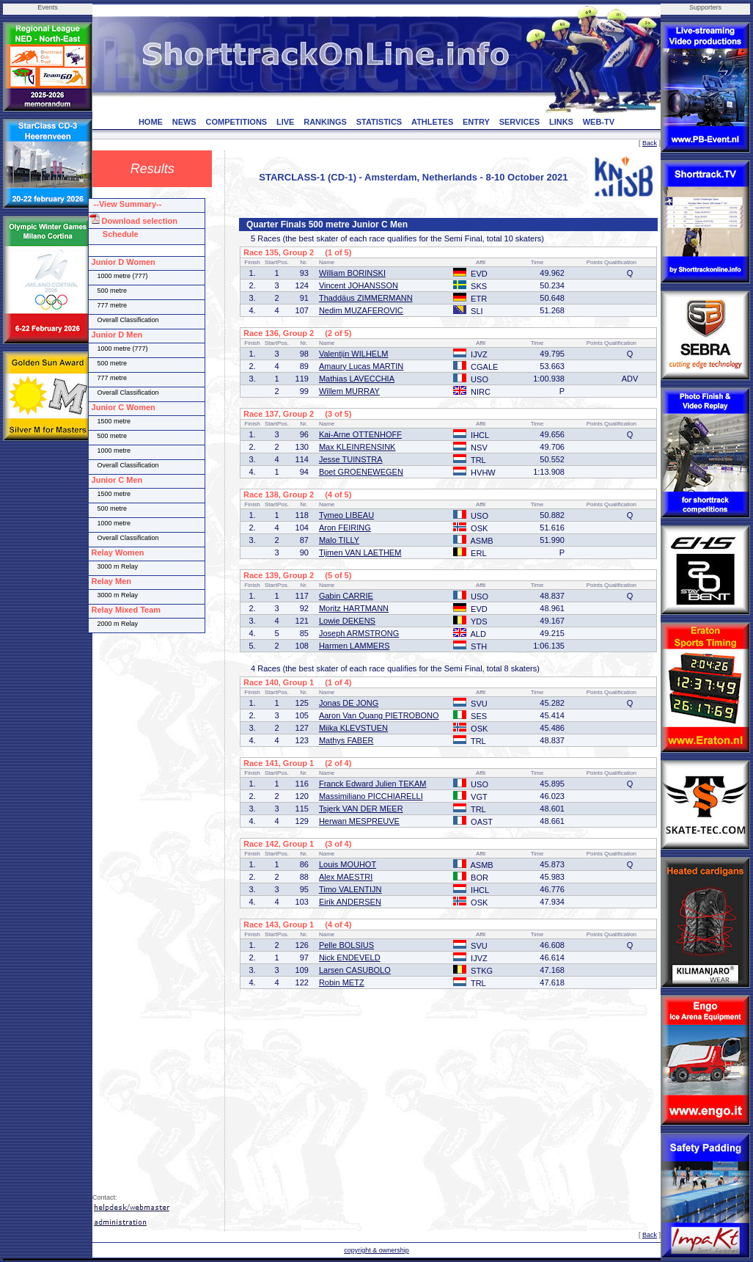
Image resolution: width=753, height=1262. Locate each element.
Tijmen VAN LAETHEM (360, 552)
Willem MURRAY (349, 391)
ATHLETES (432, 121)
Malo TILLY (339, 540)
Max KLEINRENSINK (357, 446)
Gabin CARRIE (346, 595)
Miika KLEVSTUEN (353, 727)
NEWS (184, 121)
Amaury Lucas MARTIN (361, 366)
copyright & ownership (376, 1250)
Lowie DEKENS (347, 620)
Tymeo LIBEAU (346, 515)
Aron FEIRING (345, 527)
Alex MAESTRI (345, 876)
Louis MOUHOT (347, 864)
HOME (151, 121)
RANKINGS (325, 121)
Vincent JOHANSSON (358, 285)
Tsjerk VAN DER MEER (361, 808)
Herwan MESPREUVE (359, 821)
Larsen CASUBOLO (355, 970)
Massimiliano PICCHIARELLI (371, 796)
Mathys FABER (346, 740)
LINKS (561, 121)
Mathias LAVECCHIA (356, 378)
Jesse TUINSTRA (351, 459)
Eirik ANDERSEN (350, 901)
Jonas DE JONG (348, 703)
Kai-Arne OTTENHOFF (360, 434)
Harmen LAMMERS (354, 645)
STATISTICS (379, 121)
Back (649, 143)
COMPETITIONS (236, 121)
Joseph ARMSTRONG (359, 633)
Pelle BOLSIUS (346, 945)
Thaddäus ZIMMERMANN (366, 297)
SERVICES (519, 121)
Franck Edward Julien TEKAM (373, 783)
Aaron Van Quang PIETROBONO (379, 715)
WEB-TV (598, 121)
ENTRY (476, 121)
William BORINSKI (352, 273)
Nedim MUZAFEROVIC (361, 310)
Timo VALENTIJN (350, 889)
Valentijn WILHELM (354, 353)
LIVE (285, 121)
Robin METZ (341, 982)
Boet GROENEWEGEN (361, 471)
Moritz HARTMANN (354, 608)
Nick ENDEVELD (350, 957)
